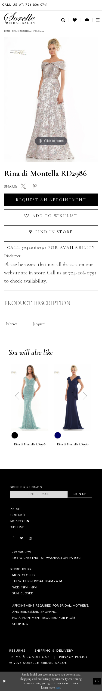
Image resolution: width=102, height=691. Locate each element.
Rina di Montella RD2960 (72, 444)
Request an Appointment (51, 199)
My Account (20, 521)
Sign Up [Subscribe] (79, 494)
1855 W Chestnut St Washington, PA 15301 (46, 558)
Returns (17, 650)
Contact (17, 515)
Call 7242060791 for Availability (51, 247)
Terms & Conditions (29, 657)
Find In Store (51, 231)
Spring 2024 (38, 31)
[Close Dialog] (4, 681)
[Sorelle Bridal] (19, 18)
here (57, 687)
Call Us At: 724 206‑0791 (25, 5)
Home (7, 31)
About (15, 509)
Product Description (37, 303)
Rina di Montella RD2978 (29, 444)
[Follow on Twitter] (21, 538)
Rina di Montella (21, 31)
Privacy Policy (73, 657)
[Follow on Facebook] (13, 538)
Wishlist (17, 527)
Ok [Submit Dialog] (97, 681)
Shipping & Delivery (54, 650)
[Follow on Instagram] (30, 538)
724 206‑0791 (21, 552)
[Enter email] (38, 494)
